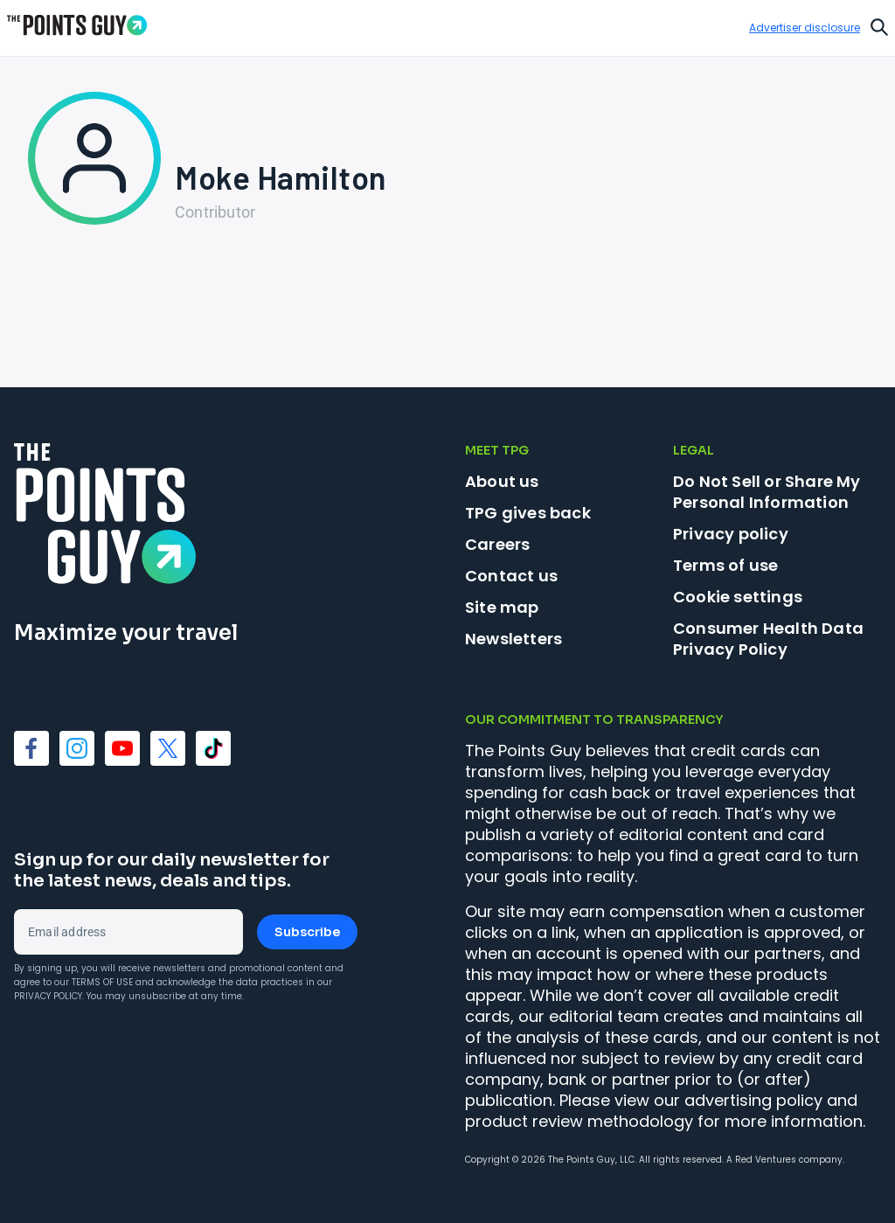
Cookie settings (737, 597)
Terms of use (725, 565)
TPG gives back (528, 513)
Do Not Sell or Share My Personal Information (767, 491)
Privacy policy (730, 534)
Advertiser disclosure (804, 28)
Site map (502, 607)
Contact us (511, 576)
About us (502, 481)
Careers (497, 544)
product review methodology (579, 1121)
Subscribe (307, 932)
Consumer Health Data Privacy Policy (768, 638)
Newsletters (513, 639)
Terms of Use (102, 982)
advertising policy (753, 1100)
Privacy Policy (48, 996)
